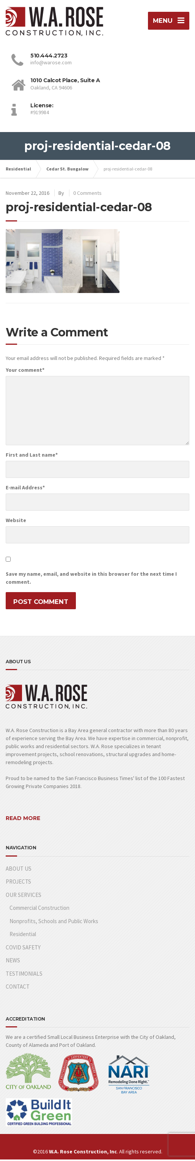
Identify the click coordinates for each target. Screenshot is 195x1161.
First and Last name (32, 455)
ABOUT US (18, 869)
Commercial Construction (39, 909)
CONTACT (18, 987)
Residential (22, 935)
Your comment (25, 371)
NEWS (13, 961)
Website (16, 521)
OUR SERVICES (23, 896)
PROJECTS (18, 882)
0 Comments (87, 194)
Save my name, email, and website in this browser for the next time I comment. (91, 579)
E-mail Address (25, 488)
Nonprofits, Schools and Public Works (53, 922)
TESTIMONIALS (24, 974)
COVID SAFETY (23, 948)
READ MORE (23, 819)
